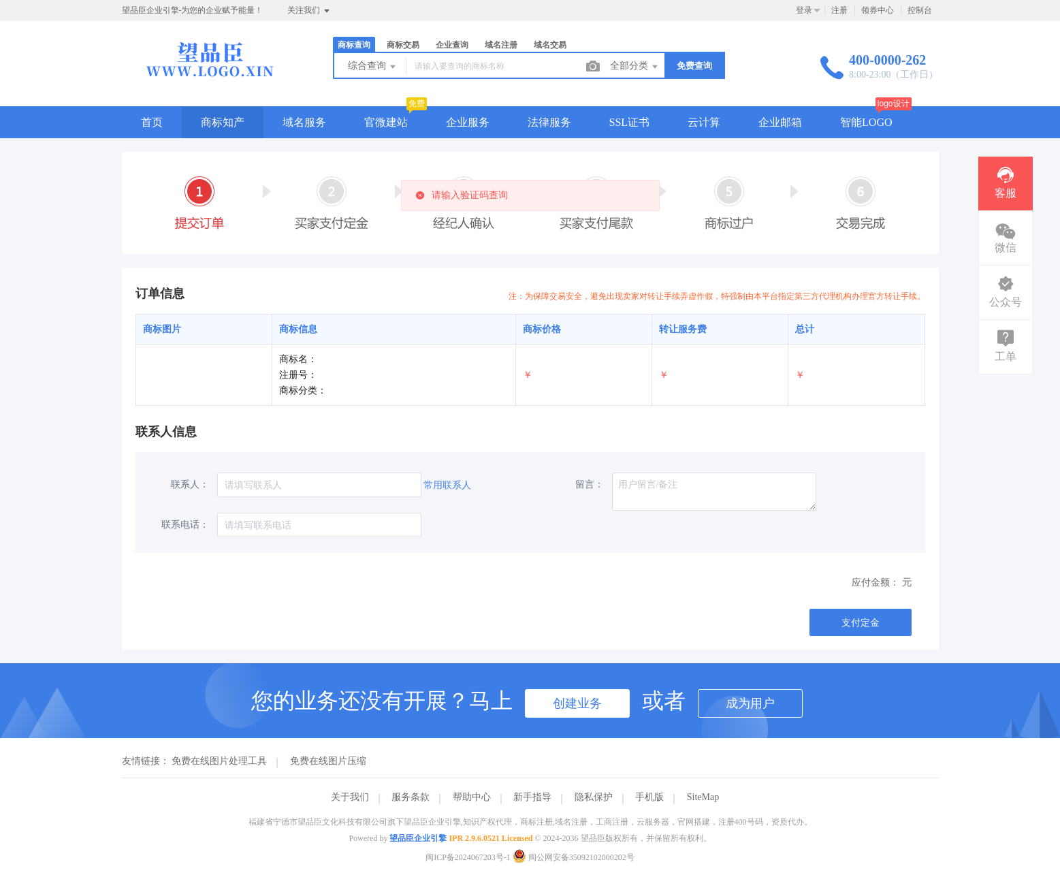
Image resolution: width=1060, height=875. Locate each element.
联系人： (190, 484)
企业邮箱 (780, 122)
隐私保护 (594, 797)
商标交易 (403, 45)
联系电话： (185, 525)
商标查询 (354, 45)
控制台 (920, 10)
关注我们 (309, 11)
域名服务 (304, 122)
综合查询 (373, 67)
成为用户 (750, 703)
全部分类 (635, 67)
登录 (804, 10)
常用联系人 (447, 485)
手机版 (649, 797)
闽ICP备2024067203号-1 (468, 857)
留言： (589, 484)
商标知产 (222, 122)
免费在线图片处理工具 (219, 761)
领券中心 (877, 10)
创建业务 (577, 703)
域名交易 (550, 45)
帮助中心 (472, 797)
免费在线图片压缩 (328, 761)
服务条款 (410, 797)
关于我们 (350, 797)
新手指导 (532, 797)
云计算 (704, 122)
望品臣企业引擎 (418, 838)
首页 (152, 122)
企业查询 (452, 45)
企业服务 (467, 122)
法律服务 (549, 122)
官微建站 (386, 122)
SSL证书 (629, 122)
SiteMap (703, 797)
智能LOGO (866, 122)
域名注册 (501, 45)
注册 (839, 10)
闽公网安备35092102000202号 (574, 857)
